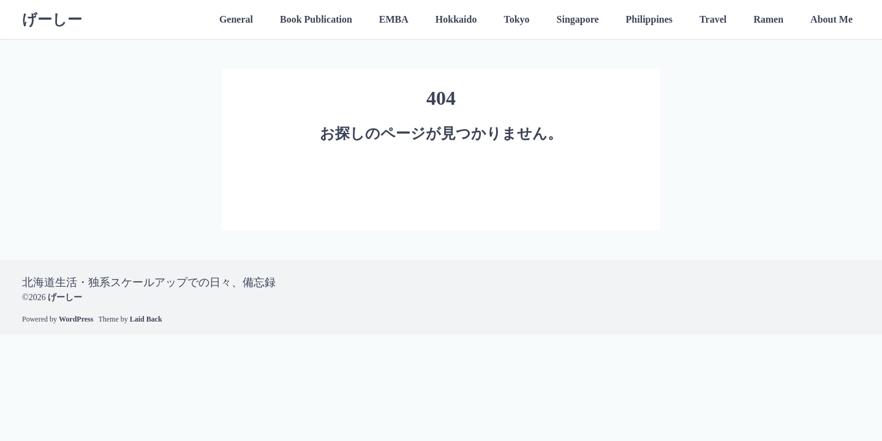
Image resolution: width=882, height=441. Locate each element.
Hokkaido (456, 19)
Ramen (768, 19)
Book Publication (316, 19)
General (236, 19)
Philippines (649, 19)
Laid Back (146, 319)
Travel (712, 19)
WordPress (76, 319)
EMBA (394, 19)
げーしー (52, 20)
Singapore (578, 19)
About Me (831, 19)
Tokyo (516, 19)
